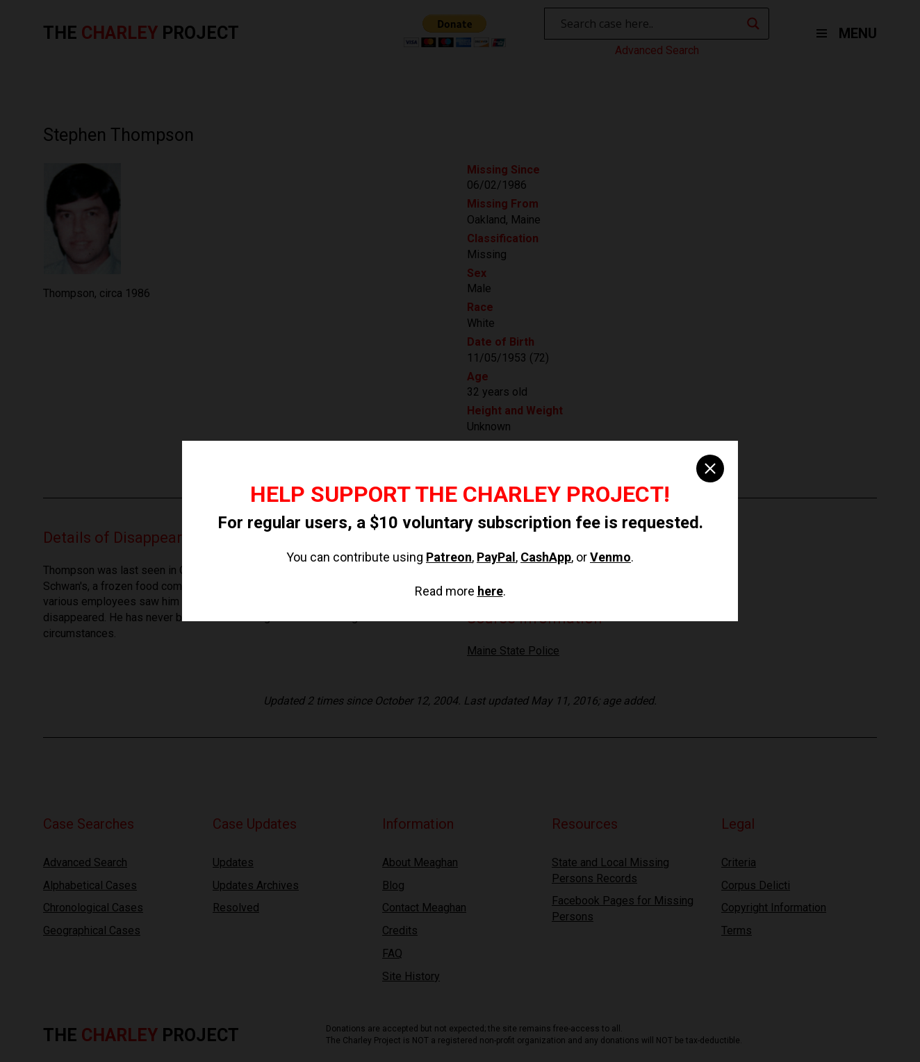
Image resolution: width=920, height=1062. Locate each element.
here (490, 591)
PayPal (496, 557)
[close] (710, 468)
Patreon (449, 557)
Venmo (610, 557)
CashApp (545, 557)
